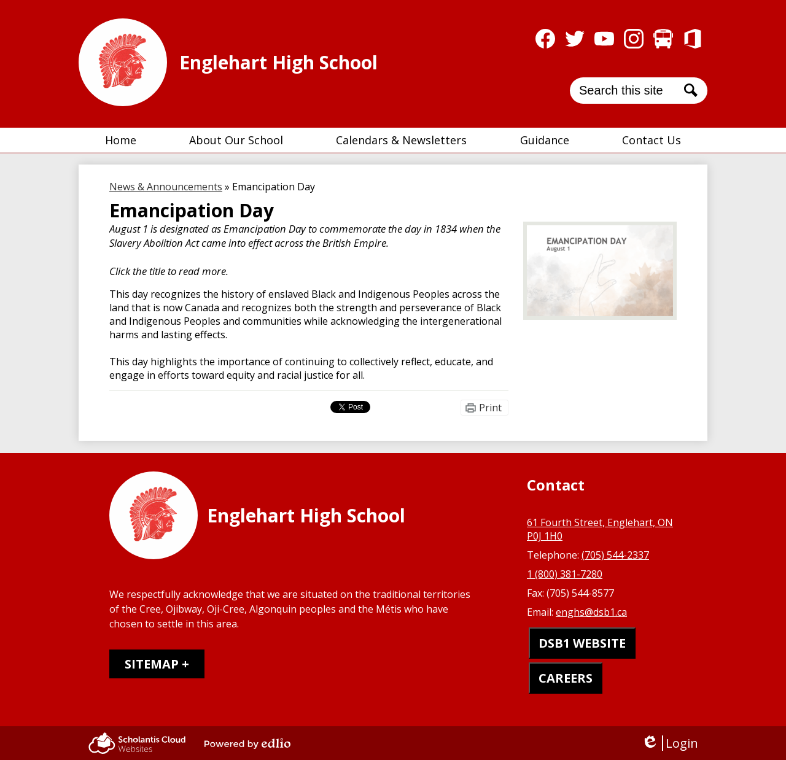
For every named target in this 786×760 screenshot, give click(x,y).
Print (490, 407)
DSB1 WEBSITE (582, 643)
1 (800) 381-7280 (564, 574)
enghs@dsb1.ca (591, 612)
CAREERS (566, 678)
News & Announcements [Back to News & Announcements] (165, 186)
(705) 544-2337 (615, 555)
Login (669, 743)
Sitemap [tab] (152, 664)
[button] (236, 140)
